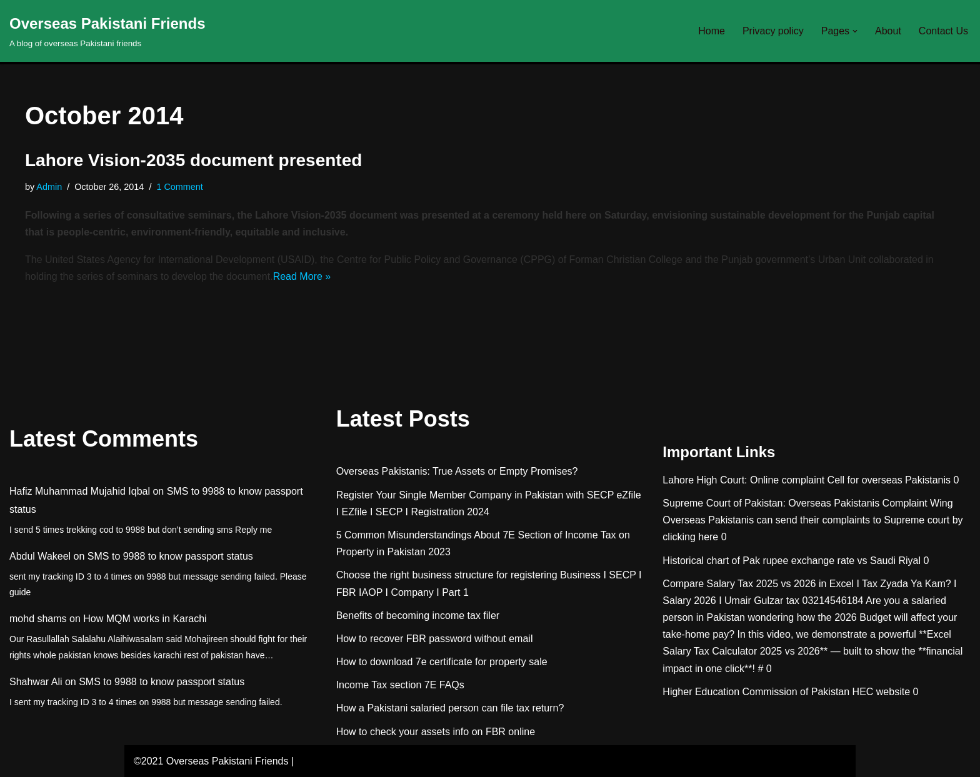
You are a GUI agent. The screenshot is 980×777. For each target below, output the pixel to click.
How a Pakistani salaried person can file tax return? (450, 708)
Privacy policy (773, 31)
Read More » (302, 276)
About (888, 31)
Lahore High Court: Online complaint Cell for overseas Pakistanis (806, 480)
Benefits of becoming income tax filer (417, 615)
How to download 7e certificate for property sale (442, 661)
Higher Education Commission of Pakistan (755, 691)
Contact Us (943, 31)
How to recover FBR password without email (434, 638)
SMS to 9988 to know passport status (170, 556)
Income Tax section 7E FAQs (400, 685)
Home (711, 31)
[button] (855, 31)
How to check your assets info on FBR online (435, 731)
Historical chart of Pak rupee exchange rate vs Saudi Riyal (791, 560)
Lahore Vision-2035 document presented (193, 160)
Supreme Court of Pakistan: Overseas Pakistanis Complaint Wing (807, 503)
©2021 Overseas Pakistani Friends (211, 761)
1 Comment (179, 187)
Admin (49, 187)
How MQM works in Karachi (144, 618)
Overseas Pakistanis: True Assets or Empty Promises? (457, 471)
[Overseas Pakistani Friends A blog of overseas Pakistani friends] (107, 31)
